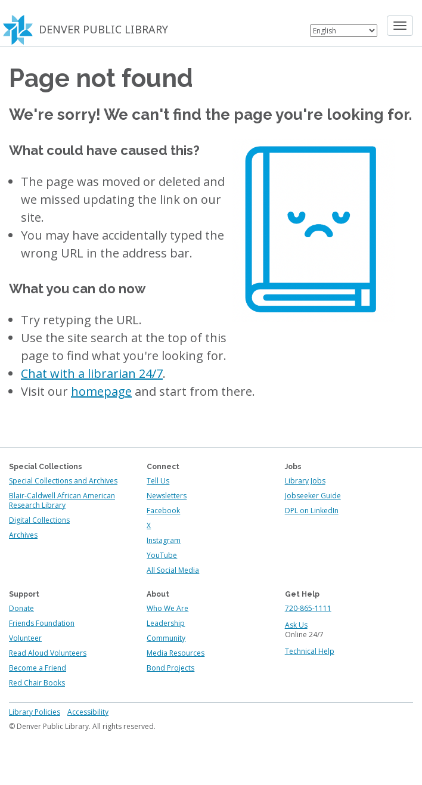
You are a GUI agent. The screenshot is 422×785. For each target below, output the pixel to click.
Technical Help (309, 651)
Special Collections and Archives (63, 481)
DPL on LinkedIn (312, 510)
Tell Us (158, 481)
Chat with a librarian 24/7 (92, 373)
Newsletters (167, 496)
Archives (23, 535)
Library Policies (34, 712)
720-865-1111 (308, 608)
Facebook (163, 510)
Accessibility (87, 712)
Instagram (164, 540)
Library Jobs (305, 481)
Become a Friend (37, 668)
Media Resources (175, 653)
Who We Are (167, 608)
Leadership (166, 623)
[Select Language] (343, 30)
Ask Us (296, 625)
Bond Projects (170, 668)
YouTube (162, 555)
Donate (21, 608)
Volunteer (25, 638)
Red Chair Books (37, 683)
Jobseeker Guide (313, 496)
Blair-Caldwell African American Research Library (62, 500)
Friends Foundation (42, 623)
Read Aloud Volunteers (47, 653)
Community (166, 638)
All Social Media (173, 570)
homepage (101, 391)
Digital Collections (39, 520)
